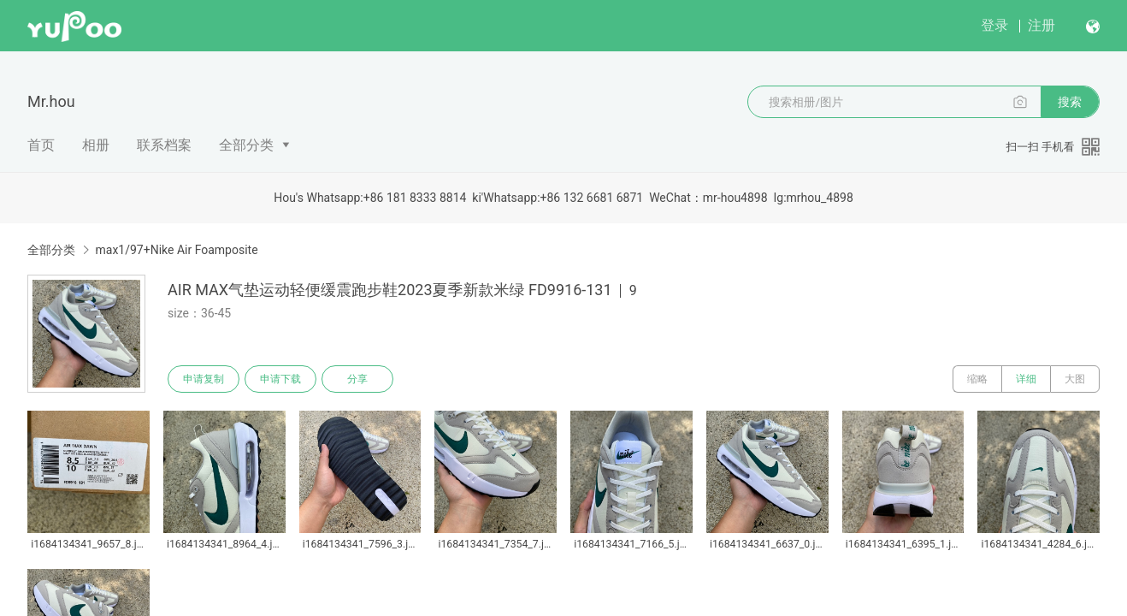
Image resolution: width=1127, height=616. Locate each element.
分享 (357, 379)
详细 (1026, 379)
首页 (41, 145)
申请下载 (280, 379)
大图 (1075, 379)
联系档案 (164, 145)
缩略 (977, 379)
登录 (994, 25)
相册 (95, 145)
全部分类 (246, 145)
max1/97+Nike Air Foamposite (176, 250)
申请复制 (203, 379)
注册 (1041, 25)
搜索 (1070, 102)
